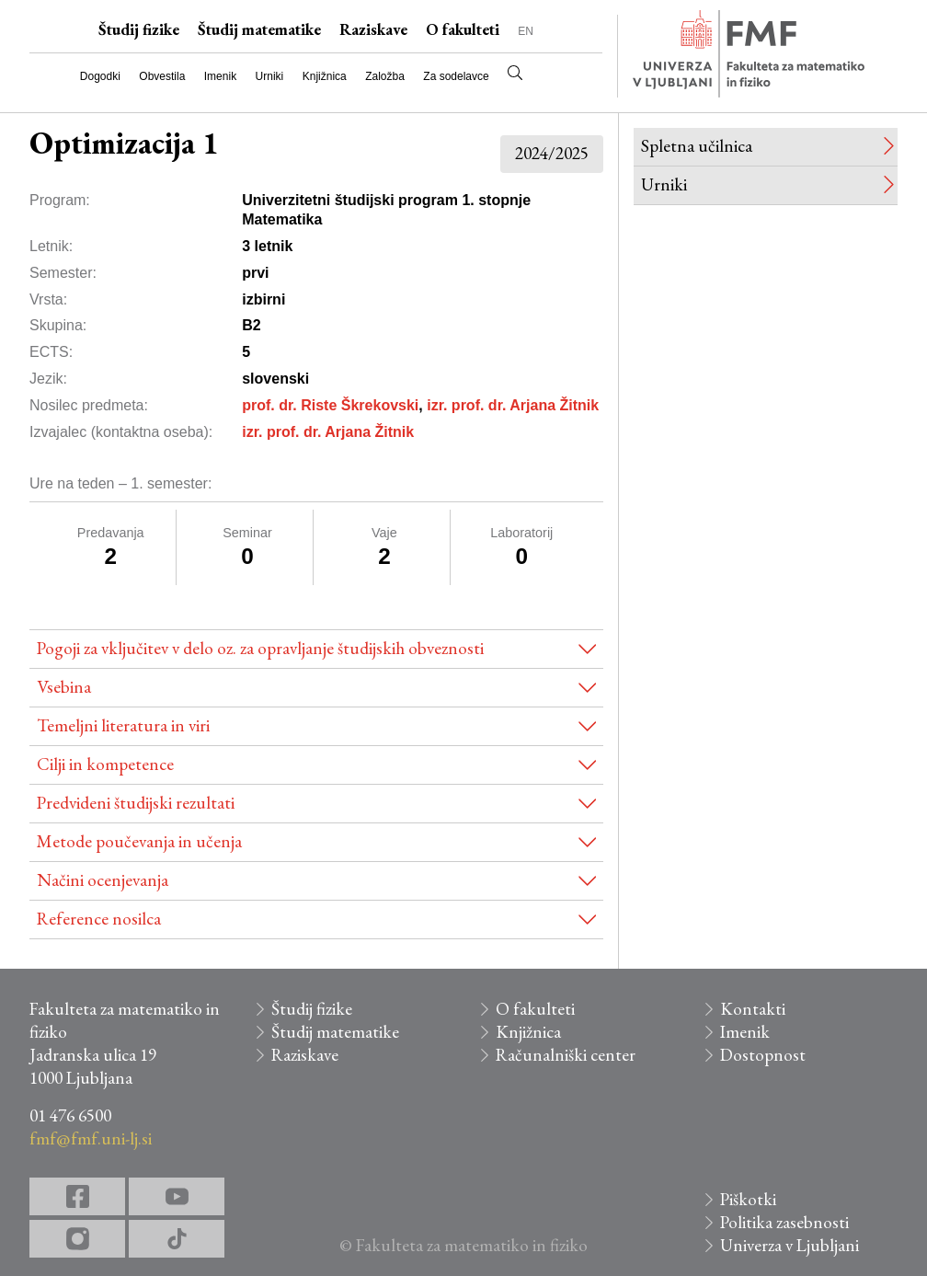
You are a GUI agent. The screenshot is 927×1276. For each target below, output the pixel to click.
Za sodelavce (455, 76)
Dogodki (100, 76)
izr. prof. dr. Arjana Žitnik (513, 405)
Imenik (220, 76)
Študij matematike (259, 29)
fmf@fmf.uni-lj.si (90, 1138)
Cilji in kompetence (105, 764)
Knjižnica (325, 76)
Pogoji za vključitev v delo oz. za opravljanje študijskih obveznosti (260, 648)
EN (525, 31)
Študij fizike (138, 29)
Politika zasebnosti (784, 1222)
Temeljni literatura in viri (123, 725)
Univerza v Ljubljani (789, 1245)
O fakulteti (462, 29)
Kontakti (752, 1008)
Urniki (270, 76)
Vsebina (64, 686)
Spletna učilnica (696, 145)
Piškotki (748, 1199)
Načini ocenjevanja (102, 879)
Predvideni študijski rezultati (136, 802)
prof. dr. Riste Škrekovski (330, 405)
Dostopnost (763, 1054)
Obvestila (162, 76)
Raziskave (373, 29)
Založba (385, 76)
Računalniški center (565, 1054)
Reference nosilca (99, 918)
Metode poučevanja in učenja (139, 841)
